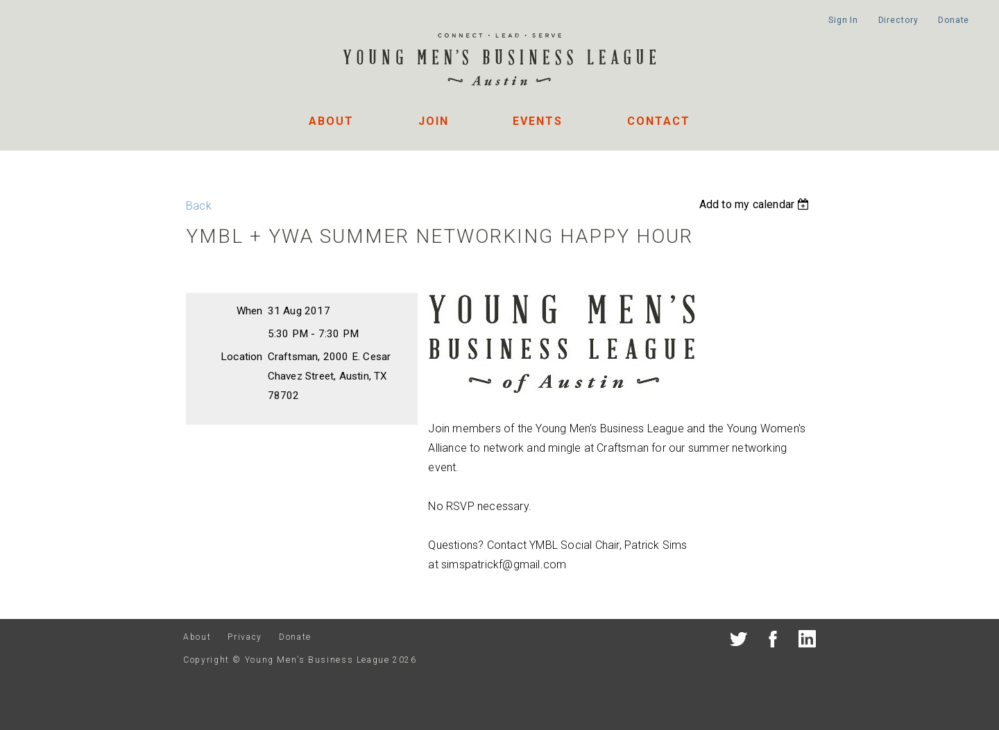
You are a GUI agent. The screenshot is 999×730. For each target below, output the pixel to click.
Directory (898, 20)
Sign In (843, 20)
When (250, 311)
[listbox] (756, 204)
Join (433, 121)
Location (242, 356)
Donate (953, 20)
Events (538, 121)
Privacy (245, 637)
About (331, 121)
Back (199, 205)
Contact (658, 121)
